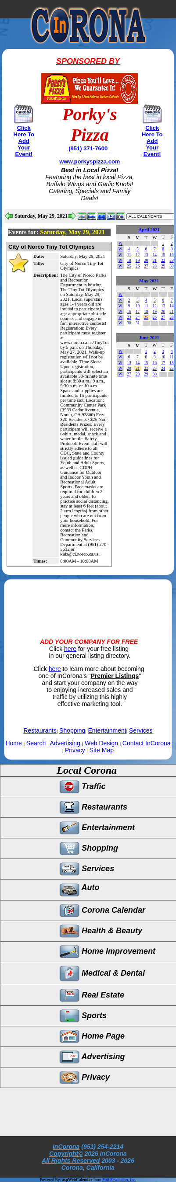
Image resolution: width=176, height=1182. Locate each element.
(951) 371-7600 (88, 148)
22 (163, 260)
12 (138, 255)
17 (138, 311)
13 (146, 255)
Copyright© (66, 1153)
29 (163, 266)
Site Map (102, 750)
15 (163, 255)
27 (146, 266)
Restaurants (39, 730)
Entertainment (107, 730)
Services (141, 730)
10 (138, 306)
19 (138, 260)
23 (171, 260)
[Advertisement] (88, 601)
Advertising (65, 743)
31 (138, 323)
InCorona (66, 1146)
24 (138, 317)
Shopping (72, 730)
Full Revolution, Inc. (119, 1180)
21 (155, 260)
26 (138, 266)
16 (171, 255)
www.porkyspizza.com (89, 161)
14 (155, 255)
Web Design (101, 743)
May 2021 (149, 280)
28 (155, 266)
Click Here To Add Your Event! (24, 141)
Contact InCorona (146, 743)
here (70, 648)
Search (36, 743)
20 (146, 260)
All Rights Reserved (71, 1160)
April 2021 (149, 229)
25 (129, 266)
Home (13, 743)
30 (171, 266)
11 (129, 255)
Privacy (75, 750)
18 (129, 260)
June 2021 (149, 337)
